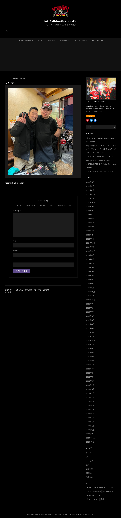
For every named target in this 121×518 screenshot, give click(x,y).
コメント (17, 211)
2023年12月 (90, 292)
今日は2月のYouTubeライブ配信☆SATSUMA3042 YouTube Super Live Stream (101, 164)
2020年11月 (90, 442)
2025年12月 (90, 194)
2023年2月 (90, 332)
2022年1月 (90, 385)
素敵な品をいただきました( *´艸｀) (99, 157)
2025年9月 (90, 207)
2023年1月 (90, 336)
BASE (89, 488)
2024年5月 (90, 272)
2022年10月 (90, 349)
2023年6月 (90, 316)
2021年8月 (90, 405)
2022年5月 (90, 369)
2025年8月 (90, 211)
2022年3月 (90, 377)
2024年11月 (90, 247)
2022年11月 (90, 345)
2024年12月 (90, 243)
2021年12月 (90, 389)
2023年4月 (90, 324)
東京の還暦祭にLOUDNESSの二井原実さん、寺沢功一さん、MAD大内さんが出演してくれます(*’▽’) (101, 149)
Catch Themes (90, 514)
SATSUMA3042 (100, 488)
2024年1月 (90, 288)
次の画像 (22, 78)
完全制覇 (89, 469)
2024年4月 (90, 276)
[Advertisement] (61, 58)
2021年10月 (90, 397)
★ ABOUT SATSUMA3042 (46, 41)
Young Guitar (108, 492)
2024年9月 (90, 255)
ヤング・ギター (93, 499)
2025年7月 (90, 215)
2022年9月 (90, 353)
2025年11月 (90, 198)
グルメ (88, 453)
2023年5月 (90, 320)
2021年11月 (90, 393)
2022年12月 (90, 341)
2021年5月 (90, 418)
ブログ (88, 457)
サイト (15, 260)
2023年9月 (90, 304)
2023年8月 (90, 308)
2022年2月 (90, 381)
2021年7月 (90, 410)
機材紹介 (89, 473)
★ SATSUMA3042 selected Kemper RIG (89, 41)
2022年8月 (90, 357)
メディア (89, 461)
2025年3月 (90, 231)
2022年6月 (90, 365)
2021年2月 (90, 430)
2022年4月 (90, 373)
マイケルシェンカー (94, 495)
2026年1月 (90, 190)
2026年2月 (90, 186)
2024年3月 (90, 280)
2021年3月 (90, 426)
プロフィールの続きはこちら (94, 111)
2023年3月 (90, 328)
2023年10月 (90, 300)
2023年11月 (90, 296)
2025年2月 (90, 235)
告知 (88, 465)
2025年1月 (90, 239)
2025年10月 (90, 202)
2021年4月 (90, 422)
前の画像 (15, 78)
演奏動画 (89, 477)
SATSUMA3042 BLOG (60, 21)
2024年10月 (90, 251)
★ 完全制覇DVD (65, 41)
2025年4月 (90, 227)
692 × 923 (20, 183)
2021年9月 (90, 401)
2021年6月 (90, 414)
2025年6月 (90, 219)
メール (15, 251)
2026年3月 (90, 182)
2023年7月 (90, 312)
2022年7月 (90, 361)
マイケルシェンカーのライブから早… (100, 172)
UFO (89, 492)
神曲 (103, 499)
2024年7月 (90, 263)
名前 (14, 241)
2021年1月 (90, 434)
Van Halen (97, 492)
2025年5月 (90, 223)
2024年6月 (90, 267)
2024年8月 (90, 259)
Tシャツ (111, 488)
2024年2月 (90, 284)
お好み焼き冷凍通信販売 (25, 41)
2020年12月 (90, 438)
